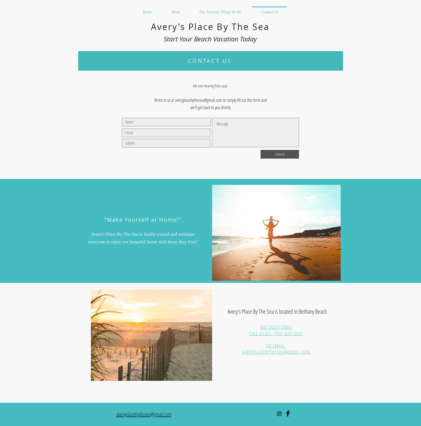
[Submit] (280, 154)
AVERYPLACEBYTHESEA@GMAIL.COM (276, 352)
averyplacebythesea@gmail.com (198, 100)
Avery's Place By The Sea (210, 26)
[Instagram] (279, 414)
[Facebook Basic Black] (288, 414)
